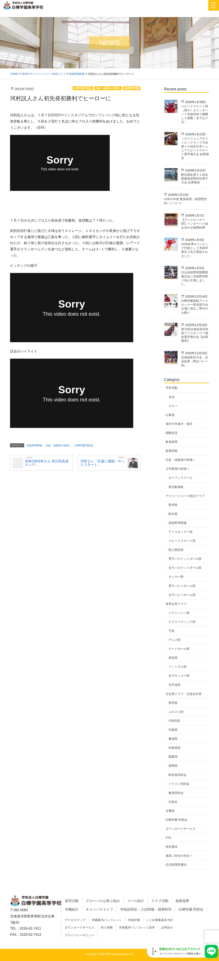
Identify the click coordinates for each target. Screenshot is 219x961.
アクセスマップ (75, 920)
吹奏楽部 (175, 747)
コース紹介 (135, 901)
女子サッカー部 (179, 675)
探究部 (173, 703)
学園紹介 (72, 909)
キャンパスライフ (99, 909)
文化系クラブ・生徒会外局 (183, 694)
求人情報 (107, 927)
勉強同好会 (176, 792)
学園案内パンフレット (107, 920)
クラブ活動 (159, 901)
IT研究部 (174, 720)
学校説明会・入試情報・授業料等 (146, 909)
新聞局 (173, 765)
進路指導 (182, 901)
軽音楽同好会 (177, 775)
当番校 (170, 810)
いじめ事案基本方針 (159, 920)
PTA (168, 837)
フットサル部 (177, 666)
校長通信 (172, 846)
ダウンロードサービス (180, 828)
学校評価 (134, 920)
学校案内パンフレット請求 (137, 927)
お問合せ (167, 927)
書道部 (173, 738)
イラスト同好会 (179, 784)
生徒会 (173, 801)
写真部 (173, 729)
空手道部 (175, 685)
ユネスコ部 (176, 711)
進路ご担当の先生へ (179, 855)
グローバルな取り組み (103, 901)
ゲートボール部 (179, 648)
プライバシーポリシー (80, 935)
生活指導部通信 (176, 864)
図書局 (173, 756)
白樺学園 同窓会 (176, 819)
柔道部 (173, 657)
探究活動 (72, 901)
